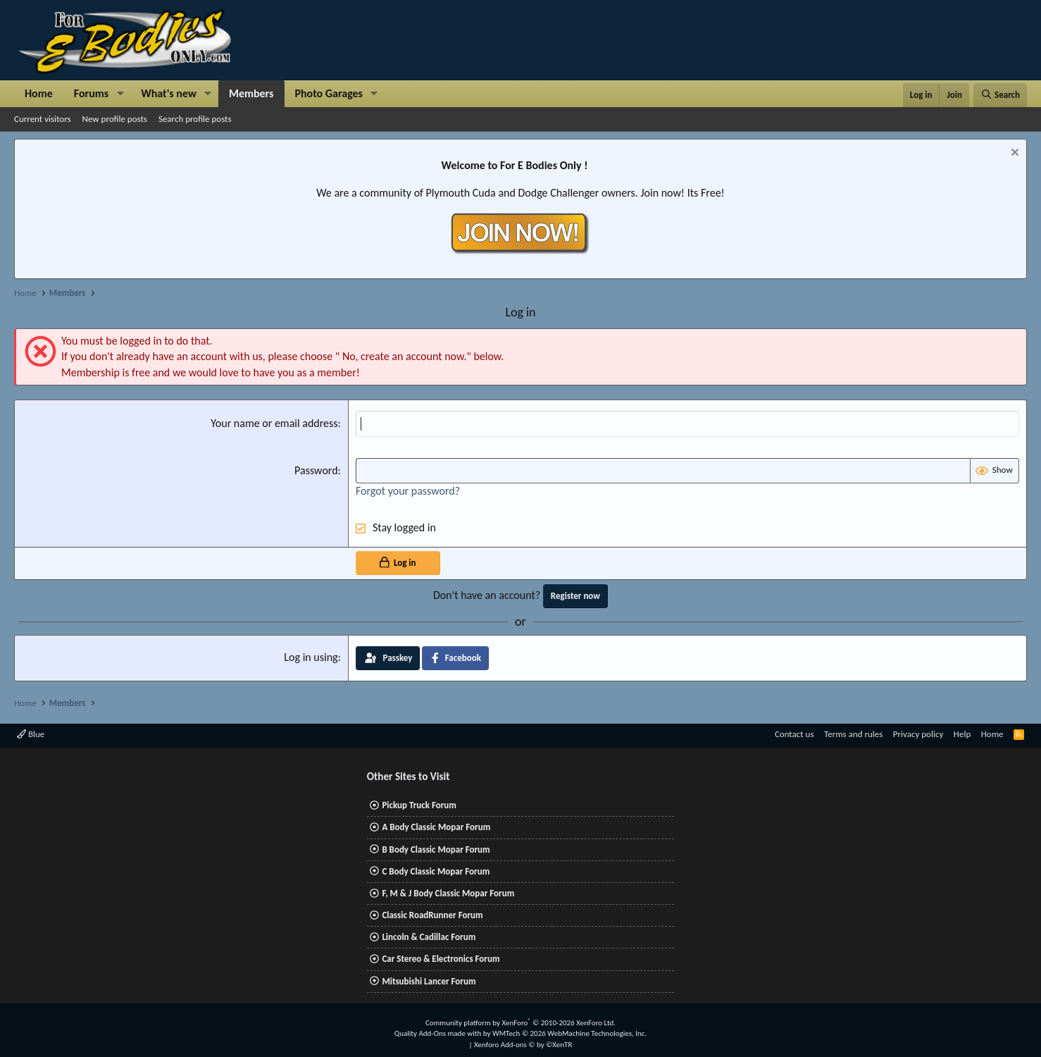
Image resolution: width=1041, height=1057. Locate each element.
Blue (30, 734)
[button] (120, 93)
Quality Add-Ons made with (438, 1033)
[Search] (1000, 95)
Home (39, 93)
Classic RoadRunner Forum (432, 915)
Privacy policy (918, 734)
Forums (91, 93)
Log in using (310, 657)
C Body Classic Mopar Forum (436, 871)
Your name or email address (274, 423)
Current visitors (42, 118)
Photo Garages (329, 93)
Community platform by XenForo (520, 1022)
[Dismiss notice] (1013, 154)
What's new (169, 93)
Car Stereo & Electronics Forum (440, 958)
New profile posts (114, 118)
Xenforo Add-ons (523, 1044)
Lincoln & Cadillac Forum (428, 937)
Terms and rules (853, 734)
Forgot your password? (408, 490)
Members (251, 93)
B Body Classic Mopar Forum (436, 849)
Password (316, 470)
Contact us (794, 734)
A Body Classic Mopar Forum (436, 827)
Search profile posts (195, 118)
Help (962, 734)
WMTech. (569, 1033)
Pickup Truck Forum (419, 805)
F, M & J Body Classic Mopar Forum (448, 893)
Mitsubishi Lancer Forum (428, 981)
